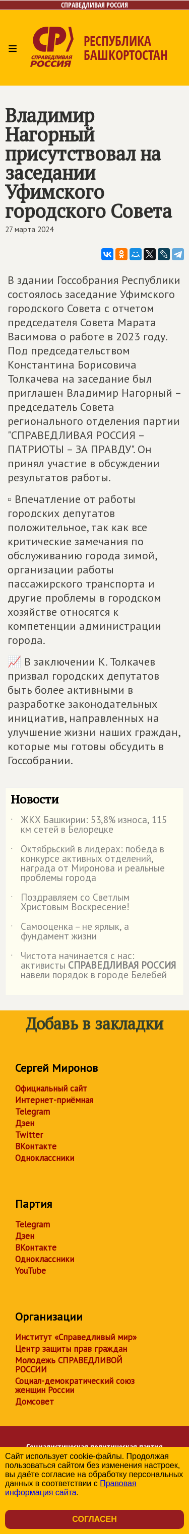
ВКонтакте (35, 1146)
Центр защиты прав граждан (71, 1348)
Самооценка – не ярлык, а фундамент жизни (70, 932)
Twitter (29, 1134)
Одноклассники (44, 1157)
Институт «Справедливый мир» (76, 1337)
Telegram (32, 1111)
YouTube (30, 1270)
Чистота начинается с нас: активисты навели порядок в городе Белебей (93, 966)
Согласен (94, 1519)
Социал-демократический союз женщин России (75, 1385)
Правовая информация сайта (71, 1488)
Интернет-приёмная (54, 1100)
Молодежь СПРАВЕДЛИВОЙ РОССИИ (68, 1365)
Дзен (24, 1123)
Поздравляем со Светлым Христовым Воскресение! (70, 903)
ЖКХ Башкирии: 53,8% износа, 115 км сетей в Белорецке (89, 825)
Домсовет (34, 1401)
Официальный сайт (51, 1088)
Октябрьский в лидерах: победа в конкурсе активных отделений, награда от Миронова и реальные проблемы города (88, 864)
